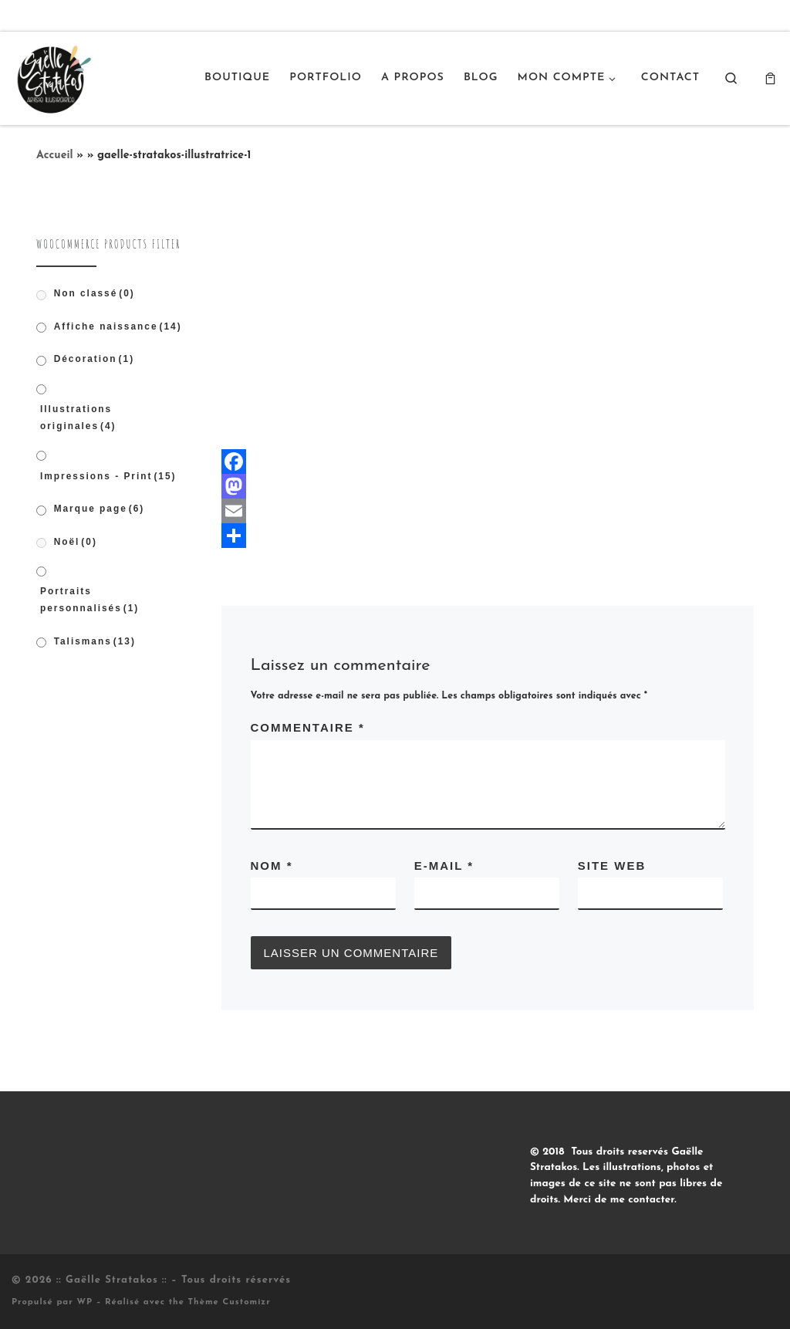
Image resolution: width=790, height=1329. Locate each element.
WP (84, 1302)
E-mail (444, 865)
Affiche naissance (118, 326)
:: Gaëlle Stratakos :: (111, 1280)
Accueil (54, 155)
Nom (272, 865)
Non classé (94, 293)
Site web (612, 865)
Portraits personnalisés (89, 600)
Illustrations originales (78, 417)
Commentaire (308, 727)
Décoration (94, 358)
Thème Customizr (229, 1302)
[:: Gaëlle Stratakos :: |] (52, 76)
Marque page (99, 508)
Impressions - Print (108, 476)
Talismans (95, 641)
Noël (75, 541)
